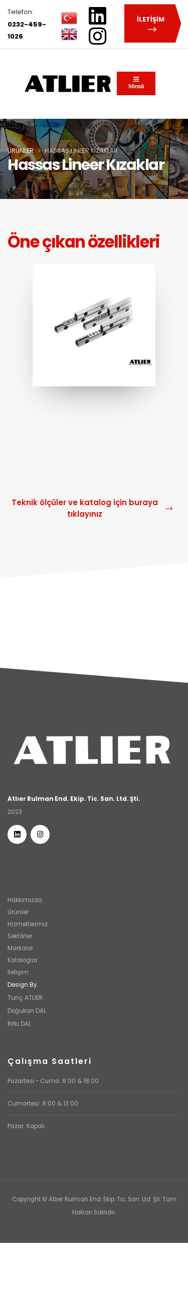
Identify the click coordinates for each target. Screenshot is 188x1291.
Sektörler (20, 936)
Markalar (20, 948)
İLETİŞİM (152, 24)
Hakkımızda (25, 900)
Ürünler (21, 150)
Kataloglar (23, 960)
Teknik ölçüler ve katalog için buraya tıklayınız (92, 508)
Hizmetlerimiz (28, 924)
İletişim (18, 972)
